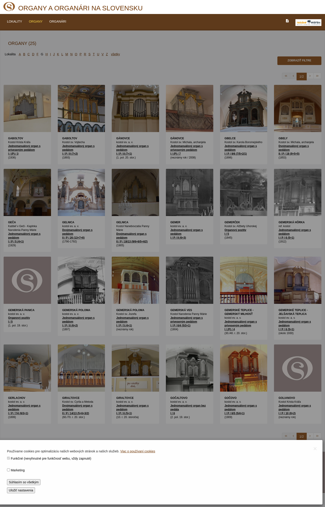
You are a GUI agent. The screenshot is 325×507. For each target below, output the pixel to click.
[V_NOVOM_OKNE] (308, 22)
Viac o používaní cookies (137, 451)
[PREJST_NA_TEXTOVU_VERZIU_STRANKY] (287, 21)
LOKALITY (14, 21)
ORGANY (36, 21)
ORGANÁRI (57, 21)
